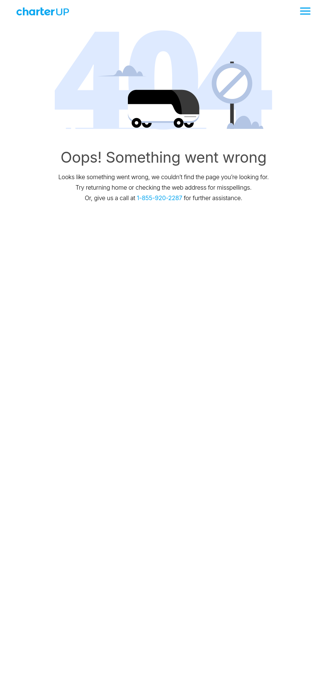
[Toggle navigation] (305, 11)
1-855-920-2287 (159, 198)
